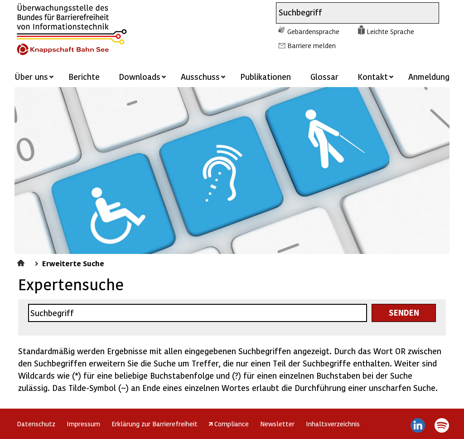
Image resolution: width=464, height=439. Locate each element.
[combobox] (349, 13)
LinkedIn (418, 425)
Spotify (441, 425)
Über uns (31, 76)
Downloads (139, 76)
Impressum (83, 423)
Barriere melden (311, 45)
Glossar (324, 76)
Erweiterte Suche (73, 263)
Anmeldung (429, 76)
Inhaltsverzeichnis (333, 423)
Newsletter (277, 423)
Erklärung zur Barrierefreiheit (154, 423)
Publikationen (265, 76)
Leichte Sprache (390, 31)
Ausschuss (200, 76)
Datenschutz (36, 423)
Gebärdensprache (313, 31)
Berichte (84, 76)
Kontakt (373, 76)
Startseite (22, 262)
